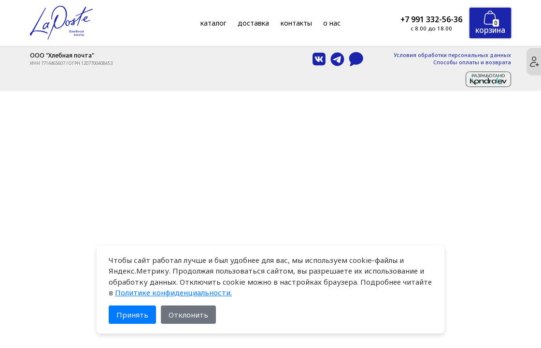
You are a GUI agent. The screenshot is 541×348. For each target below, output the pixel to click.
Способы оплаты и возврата (472, 62)
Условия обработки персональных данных (452, 55)
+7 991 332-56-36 (431, 19)
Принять (132, 314)
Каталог (213, 23)
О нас (332, 23)
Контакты (296, 23)
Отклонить (188, 314)
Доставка (253, 23)
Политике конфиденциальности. (173, 292)
